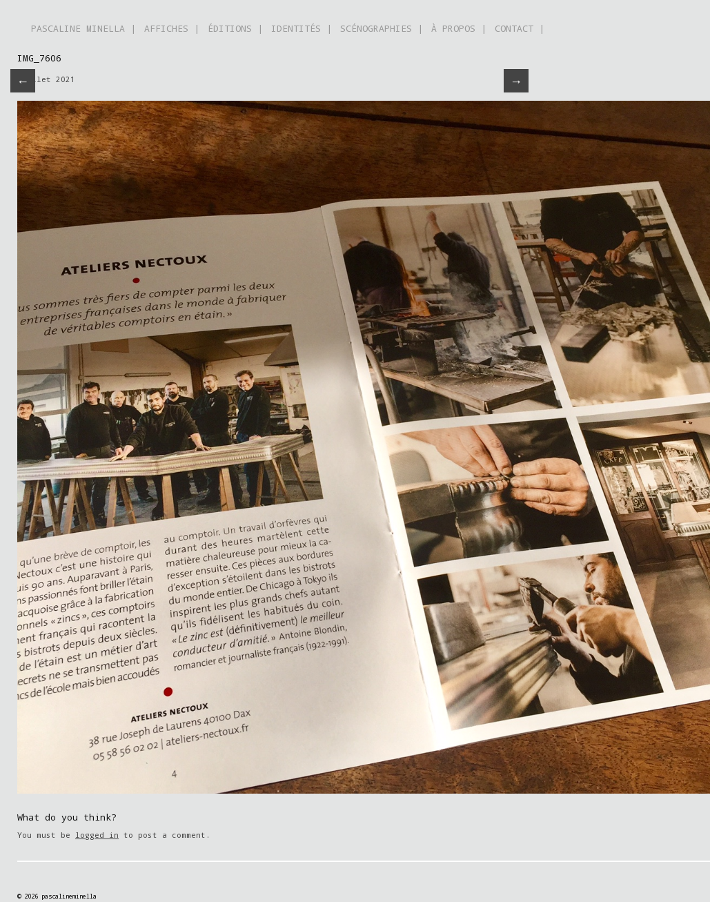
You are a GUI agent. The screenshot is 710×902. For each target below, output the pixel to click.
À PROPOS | (458, 28)
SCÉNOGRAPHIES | (381, 28)
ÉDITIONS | (235, 28)
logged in (97, 835)
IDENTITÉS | (301, 28)
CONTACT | (519, 28)
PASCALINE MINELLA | (83, 28)
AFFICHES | (171, 28)
